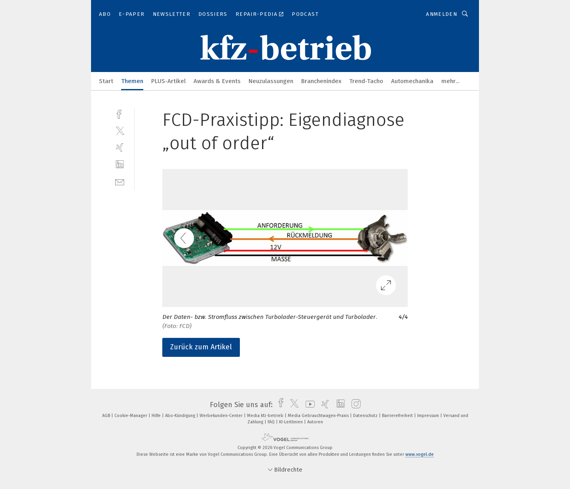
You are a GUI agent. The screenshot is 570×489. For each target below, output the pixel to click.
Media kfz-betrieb (266, 415)
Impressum (428, 415)
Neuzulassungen (271, 81)
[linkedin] (120, 164)
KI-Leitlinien (291, 422)
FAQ (272, 422)
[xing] (120, 147)
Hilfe (157, 415)
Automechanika (412, 81)
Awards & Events (217, 81)
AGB (106, 415)
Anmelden (441, 14)
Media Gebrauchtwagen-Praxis (319, 415)
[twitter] (120, 130)
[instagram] (354, 404)
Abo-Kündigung (180, 415)
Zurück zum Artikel (201, 347)
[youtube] (308, 404)
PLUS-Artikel (168, 81)
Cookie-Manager (131, 415)
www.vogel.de (419, 454)
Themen (132, 81)
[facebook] (120, 113)
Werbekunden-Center (222, 415)
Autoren (315, 422)
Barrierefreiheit (398, 415)
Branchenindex (321, 81)
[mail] (120, 181)
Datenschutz (366, 415)
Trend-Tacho (366, 81)
